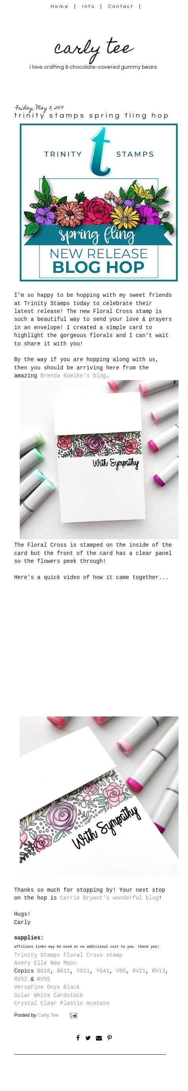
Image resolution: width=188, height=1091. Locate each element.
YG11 (83, 971)
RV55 (43, 979)
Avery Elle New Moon (45, 963)
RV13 (158, 971)
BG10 (43, 971)
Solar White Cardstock (48, 995)
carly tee (93, 50)
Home (60, 6)
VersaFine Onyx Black (47, 987)
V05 (121, 971)
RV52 (20, 979)
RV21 (138, 971)
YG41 (102, 971)
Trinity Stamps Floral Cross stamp (68, 955)
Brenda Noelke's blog (73, 376)
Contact (121, 6)
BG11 (63, 971)
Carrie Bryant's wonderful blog (109, 898)
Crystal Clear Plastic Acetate (61, 1003)
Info (88, 6)
